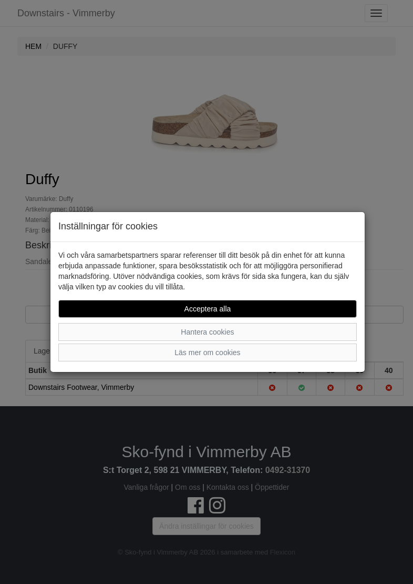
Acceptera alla (207, 309)
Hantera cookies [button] (207, 332)
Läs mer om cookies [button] (207, 352)
